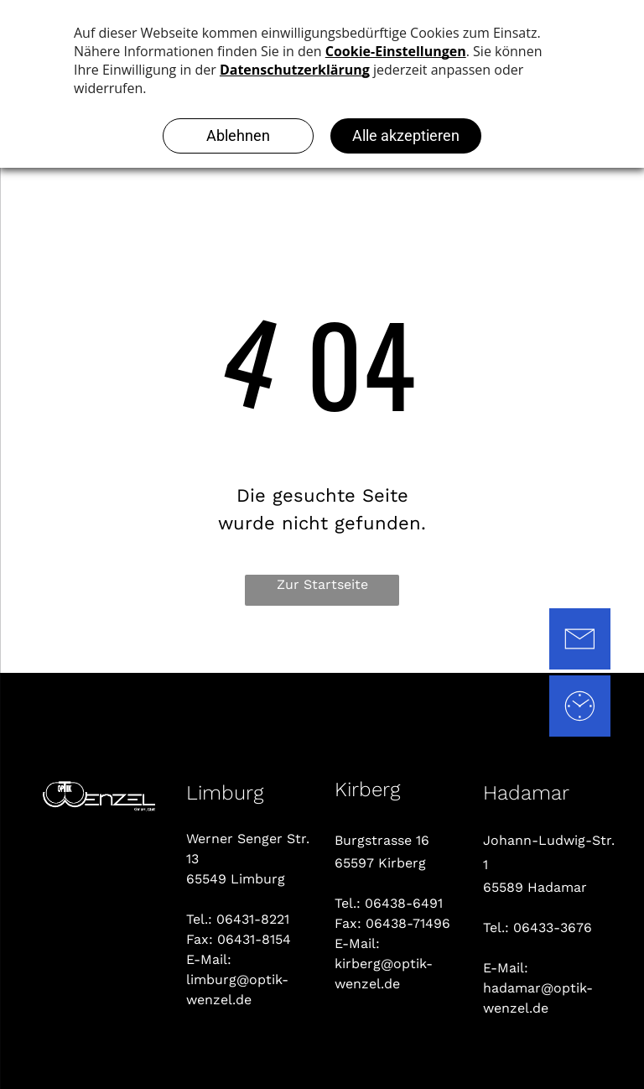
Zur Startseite (322, 584)
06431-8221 (252, 919)
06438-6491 (404, 903)
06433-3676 (552, 927)
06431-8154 (254, 939)
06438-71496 (408, 923)
